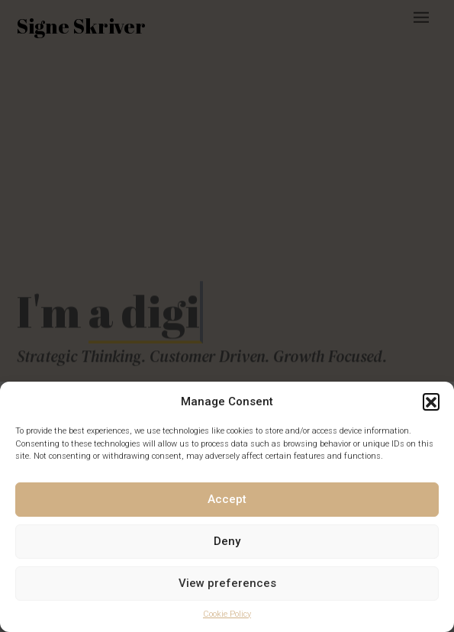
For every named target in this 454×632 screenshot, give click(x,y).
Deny (227, 541)
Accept (227, 499)
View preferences (227, 583)
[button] (431, 401)
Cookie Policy (227, 614)
